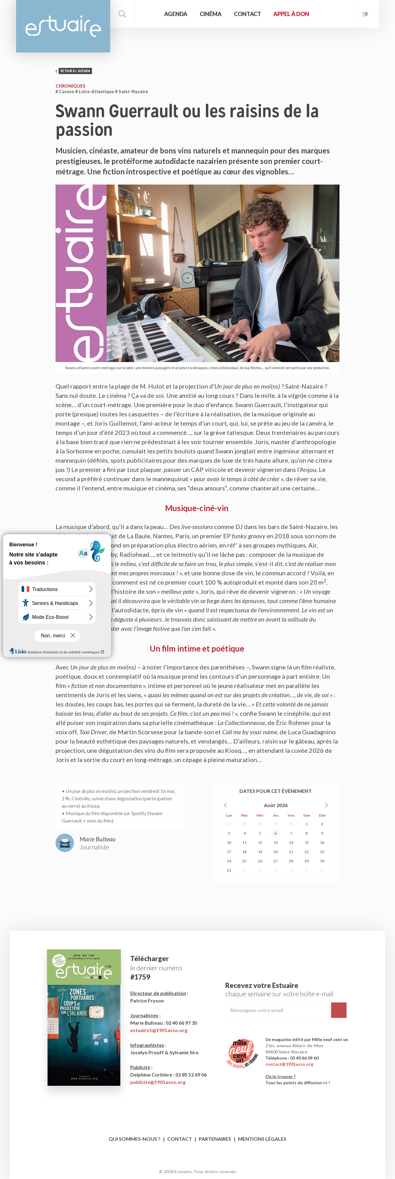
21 (291, 851)
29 (260, 824)
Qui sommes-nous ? (134, 1139)
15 (307, 842)
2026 (282, 805)
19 (260, 851)
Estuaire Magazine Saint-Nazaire (63, 26)
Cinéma (211, 13)
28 (244, 824)
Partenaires (215, 1139)
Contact (247, 13)
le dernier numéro (156, 967)
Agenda (175, 13)
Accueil (149, 14)
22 (307, 851)
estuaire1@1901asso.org (158, 1030)
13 (275, 842)
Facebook (192, 1162)
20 (275, 851)
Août (269, 805)
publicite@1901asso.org (157, 1082)
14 (291, 842)
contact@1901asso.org (289, 1064)
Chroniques (70, 86)
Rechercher (122, 14)
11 (244, 842)
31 (291, 824)
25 (244, 861)
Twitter (203, 1162)
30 (275, 824)
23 (322, 851)
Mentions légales (262, 1139)
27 (229, 824)
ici (325, 1082)
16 (322, 842)
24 (229, 861)
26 (260, 861)
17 (229, 851)
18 (244, 851)
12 (260, 842)
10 (229, 842)
